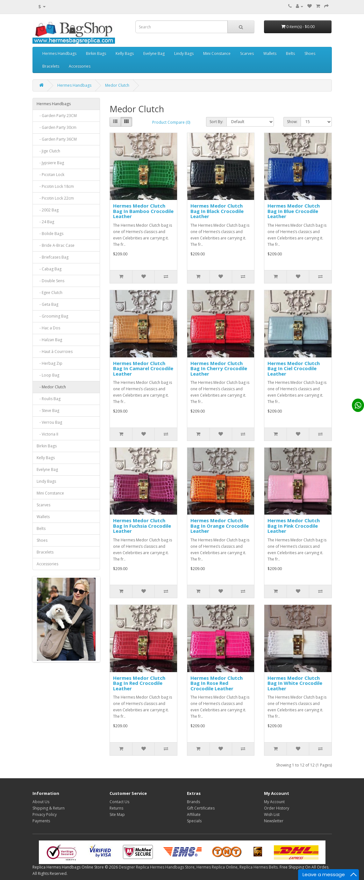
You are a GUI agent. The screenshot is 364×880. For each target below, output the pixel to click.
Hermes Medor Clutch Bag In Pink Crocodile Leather (294, 525)
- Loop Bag (48, 375)
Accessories (79, 66)
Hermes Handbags (59, 53)
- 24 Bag (45, 221)
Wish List (272, 814)
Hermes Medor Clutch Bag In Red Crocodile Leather (139, 683)
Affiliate (194, 814)
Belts (290, 53)
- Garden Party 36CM (57, 139)
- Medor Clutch (51, 387)
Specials (194, 821)
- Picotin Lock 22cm (55, 198)
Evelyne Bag (154, 53)
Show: (292, 121)
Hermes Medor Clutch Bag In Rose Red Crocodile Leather (216, 683)
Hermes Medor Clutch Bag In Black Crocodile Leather (217, 210)
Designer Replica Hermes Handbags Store (157, 867)
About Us (40, 801)
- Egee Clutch (49, 292)
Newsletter (273, 821)
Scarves (247, 53)
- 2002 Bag (48, 210)
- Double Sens (50, 280)
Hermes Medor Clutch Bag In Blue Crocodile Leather (294, 210)
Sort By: (216, 121)
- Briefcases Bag (52, 257)
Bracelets (50, 66)
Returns (116, 808)
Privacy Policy (44, 814)
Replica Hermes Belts (258, 867)
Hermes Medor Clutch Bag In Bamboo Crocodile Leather (143, 210)
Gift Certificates (201, 808)
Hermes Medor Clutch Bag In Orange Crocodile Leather (219, 525)
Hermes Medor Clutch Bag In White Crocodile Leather (295, 683)
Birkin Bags (96, 53)
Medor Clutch (117, 85)
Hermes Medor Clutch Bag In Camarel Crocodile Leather (143, 368)
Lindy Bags (184, 53)
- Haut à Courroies (55, 351)
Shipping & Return (48, 808)
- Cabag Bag (49, 269)
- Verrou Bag (49, 422)
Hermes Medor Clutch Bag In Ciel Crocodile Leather (294, 368)
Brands (193, 801)
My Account (274, 801)
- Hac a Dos (48, 328)
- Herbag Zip (49, 363)
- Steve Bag (48, 410)
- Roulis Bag (49, 398)
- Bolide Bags (50, 233)
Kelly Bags (125, 53)
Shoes (309, 53)
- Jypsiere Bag (50, 162)
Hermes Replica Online (217, 867)
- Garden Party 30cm (56, 127)
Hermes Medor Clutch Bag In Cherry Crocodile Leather (218, 368)
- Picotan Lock (50, 174)
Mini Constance (217, 53)
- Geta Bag (47, 304)
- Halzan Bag (49, 339)
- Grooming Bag (52, 316)
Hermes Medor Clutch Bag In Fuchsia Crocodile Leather (142, 525)
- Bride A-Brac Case (56, 245)
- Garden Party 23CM (57, 115)
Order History (276, 808)
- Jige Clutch (48, 151)
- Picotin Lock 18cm (55, 186)
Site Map (117, 814)
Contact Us (119, 801)
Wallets (269, 53)
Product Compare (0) (171, 122)
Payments (41, 821)
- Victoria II (47, 434)
